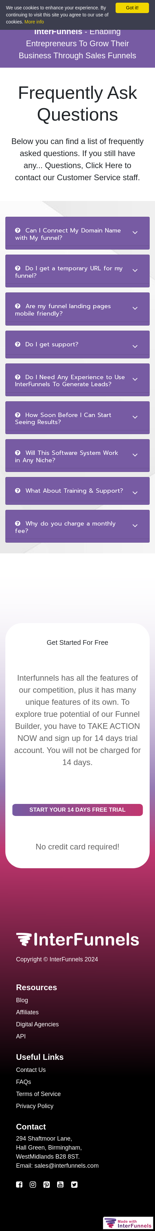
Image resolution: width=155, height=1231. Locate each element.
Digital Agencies (37, 1024)
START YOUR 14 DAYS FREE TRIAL (77, 810)
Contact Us (31, 1070)
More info (34, 21)
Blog (22, 1000)
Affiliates (27, 1012)
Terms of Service (38, 1094)
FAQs (23, 1082)
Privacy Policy (34, 1106)
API (21, 1036)
